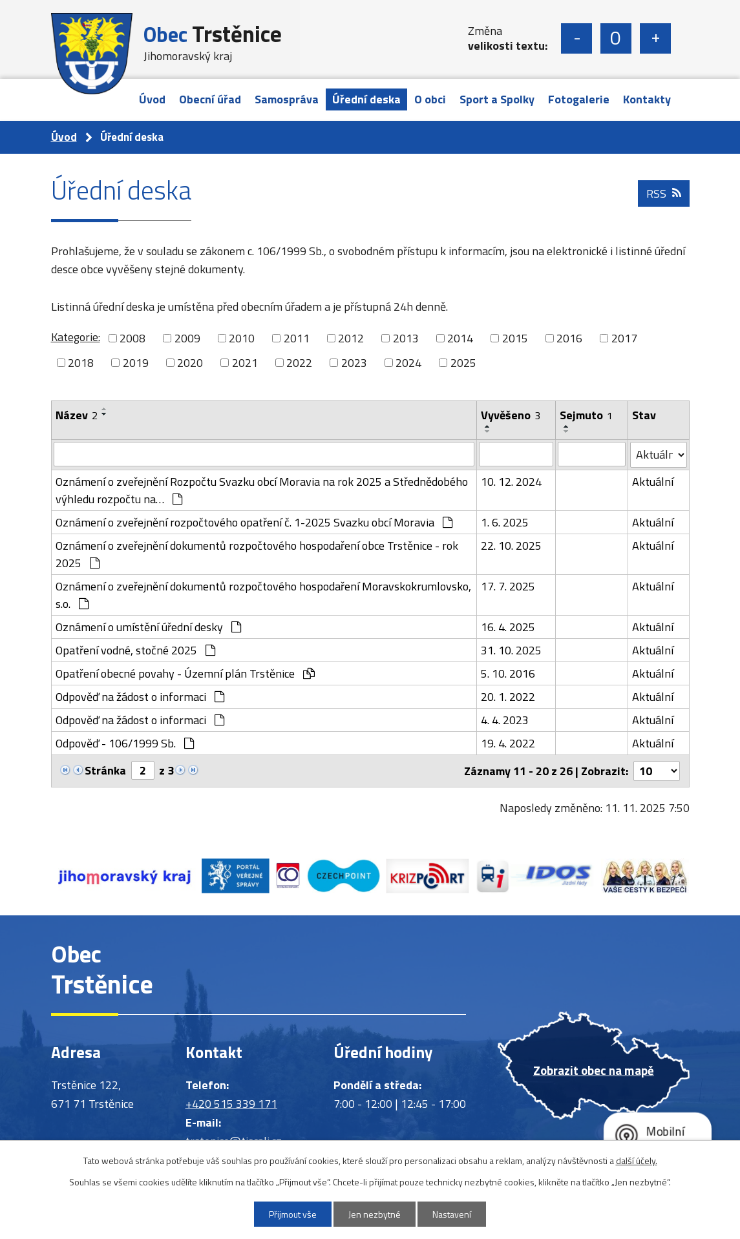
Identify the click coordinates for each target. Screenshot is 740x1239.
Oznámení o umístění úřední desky (148, 627)
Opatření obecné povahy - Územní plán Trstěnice (185, 673)
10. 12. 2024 (511, 481)
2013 (406, 338)
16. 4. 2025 (508, 627)
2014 (460, 338)
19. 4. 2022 (508, 743)
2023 (354, 362)
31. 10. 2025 (511, 650)
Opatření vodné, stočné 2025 (135, 650)
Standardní (615, 38)
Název (77, 415)
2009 (187, 338)
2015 (515, 338)
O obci (430, 99)
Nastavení (451, 1214)
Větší (655, 38)
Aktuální (652, 481)
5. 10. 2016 (508, 673)
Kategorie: (75, 337)
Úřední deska (366, 99)
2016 (569, 338)
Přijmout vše (293, 1214)
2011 (297, 338)
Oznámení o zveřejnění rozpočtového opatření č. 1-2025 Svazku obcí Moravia (254, 522)
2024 (408, 362)
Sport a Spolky (497, 99)
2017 (624, 338)
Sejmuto (586, 415)
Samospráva (287, 99)
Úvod (152, 99)
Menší (576, 38)
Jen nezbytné (374, 1214)
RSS (663, 193)
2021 (245, 362)
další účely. (636, 1160)
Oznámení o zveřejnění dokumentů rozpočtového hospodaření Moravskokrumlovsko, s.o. (263, 595)
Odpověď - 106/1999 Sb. (125, 743)
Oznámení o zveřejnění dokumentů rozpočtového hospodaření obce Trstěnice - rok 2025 (257, 554)
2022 (299, 362)
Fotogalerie (578, 99)
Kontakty (647, 99)
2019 (136, 362)
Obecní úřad (210, 99)
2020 (190, 362)
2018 (81, 362)
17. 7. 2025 (508, 586)
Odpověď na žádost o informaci (140, 696)
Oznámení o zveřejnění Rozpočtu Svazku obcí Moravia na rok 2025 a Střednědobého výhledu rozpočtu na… (262, 490)
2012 (351, 338)
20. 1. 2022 (508, 696)
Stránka (105, 770)
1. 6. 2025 (505, 522)
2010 (242, 338)
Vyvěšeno (510, 415)
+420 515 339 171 (231, 1103)
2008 (132, 338)
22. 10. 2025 (511, 545)
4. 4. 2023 (505, 720)
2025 (463, 362)
